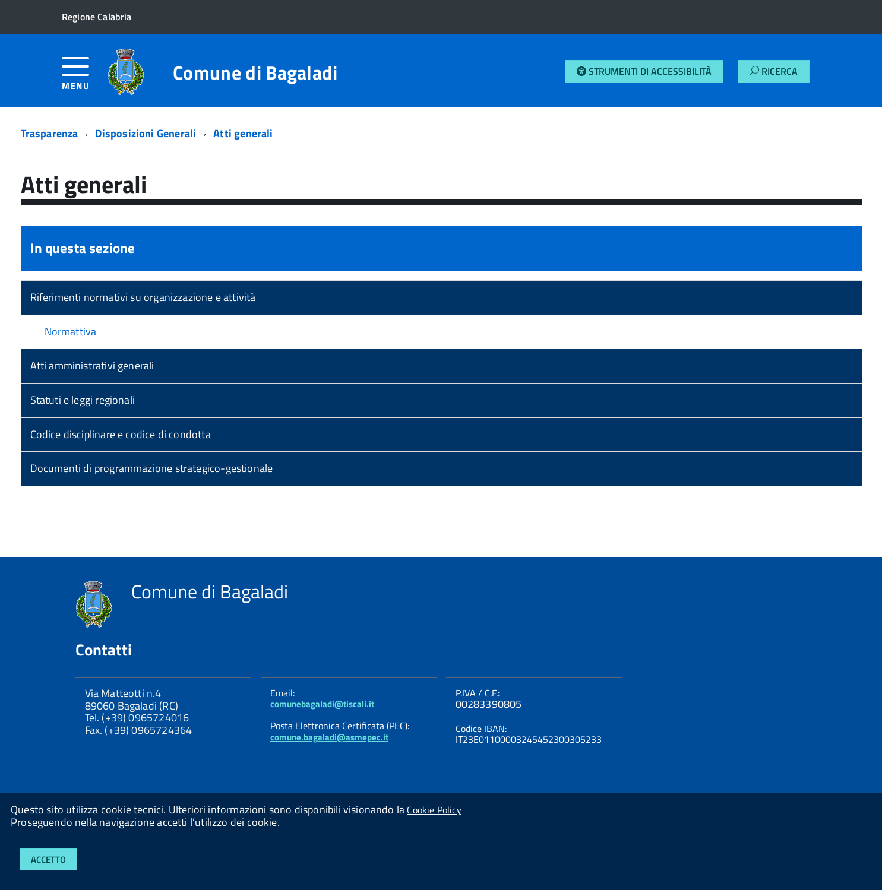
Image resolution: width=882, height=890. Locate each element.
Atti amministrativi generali (92, 365)
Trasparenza (49, 133)
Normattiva (71, 332)
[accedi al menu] (85, 78)
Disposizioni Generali (145, 133)
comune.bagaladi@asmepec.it (329, 737)
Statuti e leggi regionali (82, 400)
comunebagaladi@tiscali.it (322, 704)
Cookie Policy (434, 810)
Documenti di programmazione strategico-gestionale (151, 468)
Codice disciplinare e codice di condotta (120, 434)
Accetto (48, 859)
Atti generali (243, 133)
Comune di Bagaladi (255, 72)
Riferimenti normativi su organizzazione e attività (143, 297)
